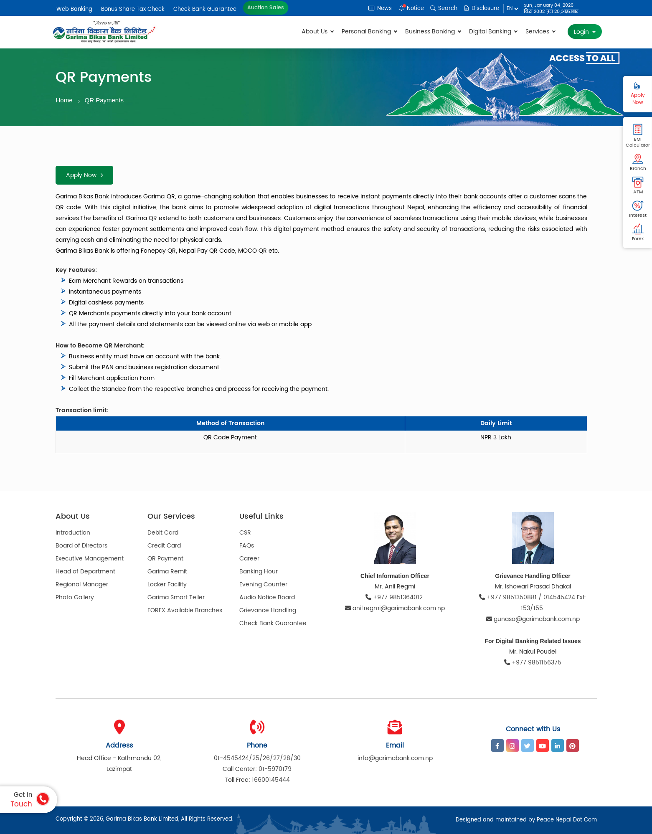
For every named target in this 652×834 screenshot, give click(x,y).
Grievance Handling (267, 610)
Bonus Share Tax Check (133, 9)
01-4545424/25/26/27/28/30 (257, 758)
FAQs (246, 545)
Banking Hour (258, 571)
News (380, 8)
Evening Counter (263, 584)
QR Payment (165, 558)
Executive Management (90, 558)
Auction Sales (265, 8)
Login (582, 32)
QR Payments (104, 100)
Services (540, 31)
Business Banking (433, 31)
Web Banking (74, 9)
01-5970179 (275, 769)
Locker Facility (167, 584)
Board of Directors (81, 545)
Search (443, 8)
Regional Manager (82, 584)
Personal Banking (369, 31)
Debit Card (162, 532)
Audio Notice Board (267, 597)
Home (64, 100)
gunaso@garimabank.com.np (533, 619)
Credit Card (164, 545)
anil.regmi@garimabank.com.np (395, 608)
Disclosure (481, 8)
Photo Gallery (75, 597)
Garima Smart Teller (176, 597)
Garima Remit (167, 571)
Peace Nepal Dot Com (567, 820)
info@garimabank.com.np (395, 758)
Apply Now (84, 175)
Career (249, 558)
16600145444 (271, 780)
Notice (411, 8)
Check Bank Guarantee (204, 9)
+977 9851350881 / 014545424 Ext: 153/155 (532, 603)
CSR (245, 532)
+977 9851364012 (394, 597)
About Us (317, 31)
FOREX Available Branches (184, 610)
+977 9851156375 (532, 662)
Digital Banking (493, 31)
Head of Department (85, 571)
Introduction (73, 532)
